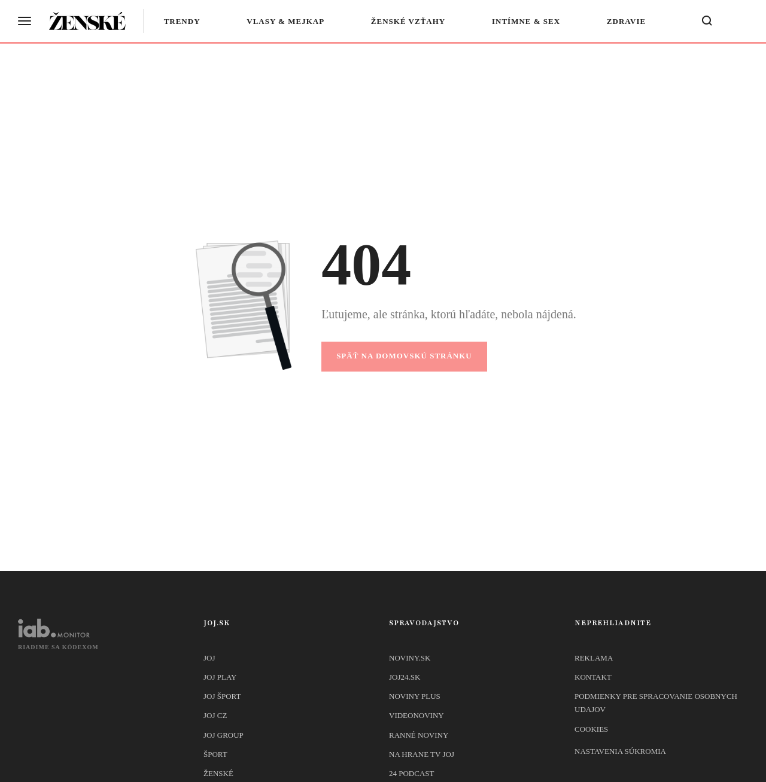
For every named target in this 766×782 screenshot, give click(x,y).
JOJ (209, 657)
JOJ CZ (215, 715)
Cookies (591, 729)
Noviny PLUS (414, 696)
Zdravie (626, 21)
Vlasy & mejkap (286, 21)
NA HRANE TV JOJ (421, 754)
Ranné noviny (418, 735)
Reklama (593, 657)
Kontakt (593, 677)
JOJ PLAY (220, 677)
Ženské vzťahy (409, 21)
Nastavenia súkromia (620, 751)
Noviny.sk (409, 657)
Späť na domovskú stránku (404, 355)
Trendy (183, 21)
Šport (215, 754)
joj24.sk (404, 677)
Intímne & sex (527, 21)
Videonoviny (416, 715)
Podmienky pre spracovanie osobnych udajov (655, 703)
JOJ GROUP (223, 735)
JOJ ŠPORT (222, 696)
